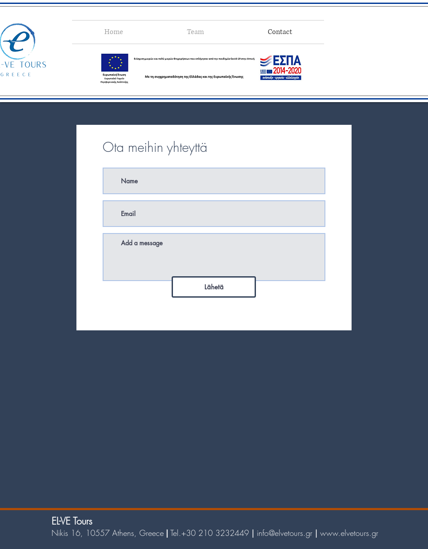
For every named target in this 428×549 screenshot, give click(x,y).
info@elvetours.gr (284, 533)
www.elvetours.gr (349, 533)
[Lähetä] (214, 287)
